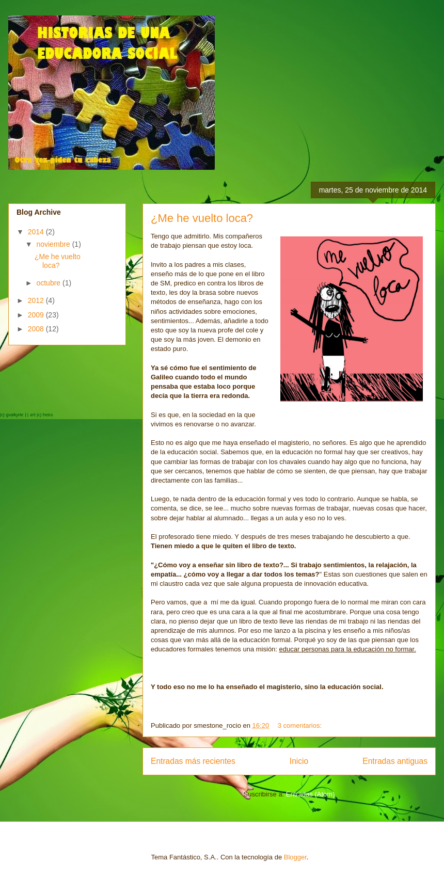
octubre (49, 283)
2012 (37, 300)
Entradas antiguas (394, 761)
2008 (37, 329)
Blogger (295, 857)
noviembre (54, 244)
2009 (37, 315)
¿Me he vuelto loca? (202, 218)
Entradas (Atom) (310, 794)
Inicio (299, 761)
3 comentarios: (301, 725)
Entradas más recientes (193, 761)
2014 (37, 232)
